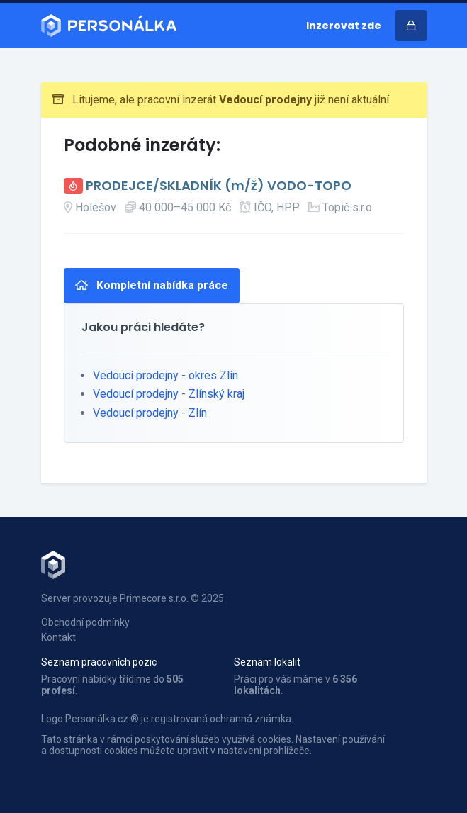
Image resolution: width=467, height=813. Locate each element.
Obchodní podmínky (85, 622)
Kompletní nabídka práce (151, 285)
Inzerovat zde (343, 25)
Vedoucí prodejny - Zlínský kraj (168, 393)
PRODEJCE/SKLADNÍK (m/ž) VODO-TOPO (218, 186)
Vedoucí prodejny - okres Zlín (165, 375)
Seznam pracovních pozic (99, 662)
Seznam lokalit (267, 662)
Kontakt (58, 637)
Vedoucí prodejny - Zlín (150, 413)
